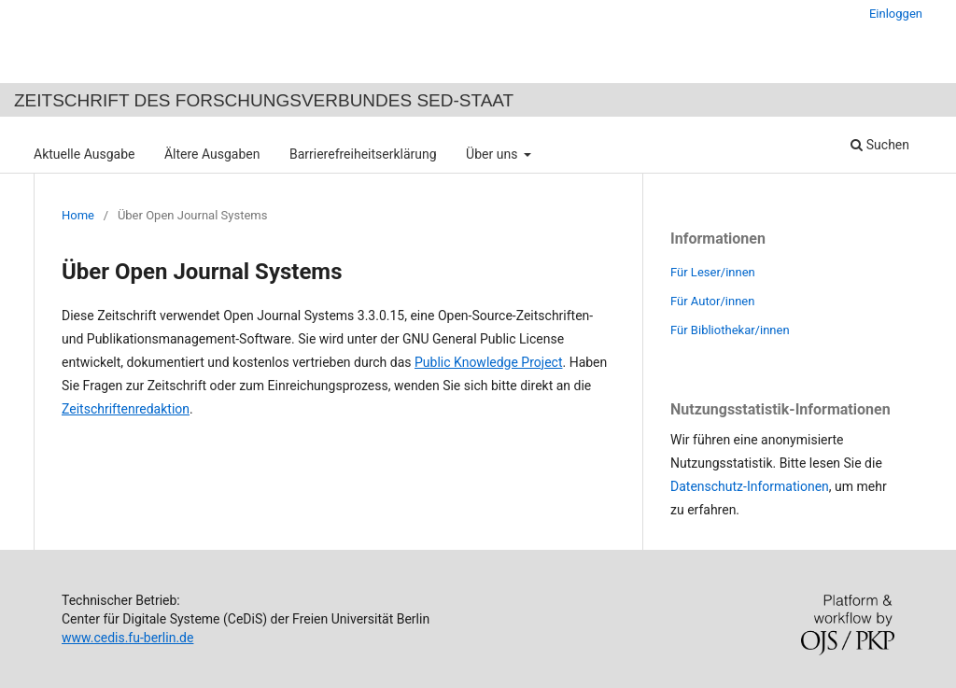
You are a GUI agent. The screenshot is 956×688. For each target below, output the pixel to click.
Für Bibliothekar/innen (730, 330)
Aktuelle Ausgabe (84, 154)
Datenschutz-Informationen (749, 486)
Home (78, 215)
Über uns (493, 154)
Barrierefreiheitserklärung (363, 154)
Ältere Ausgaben (212, 154)
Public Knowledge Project (488, 362)
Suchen (880, 144)
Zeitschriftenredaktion (126, 408)
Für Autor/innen (712, 301)
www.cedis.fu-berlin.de (127, 637)
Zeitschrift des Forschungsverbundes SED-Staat (263, 100)
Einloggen (895, 14)
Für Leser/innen (712, 272)
